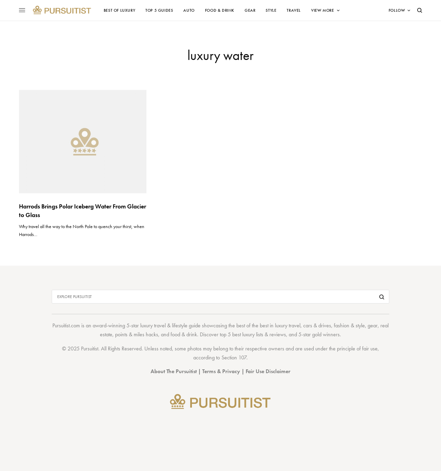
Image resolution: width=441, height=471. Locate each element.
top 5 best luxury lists (241, 334)
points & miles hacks (136, 334)
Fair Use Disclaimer (268, 371)
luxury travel (287, 325)
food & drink (184, 334)
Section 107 (234, 357)
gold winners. (326, 334)
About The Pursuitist (174, 371)
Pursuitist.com (66, 325)
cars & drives (317, 325)
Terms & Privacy (221, 371)
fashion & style (349, 325)
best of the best (252, 325)
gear (373, 325)
